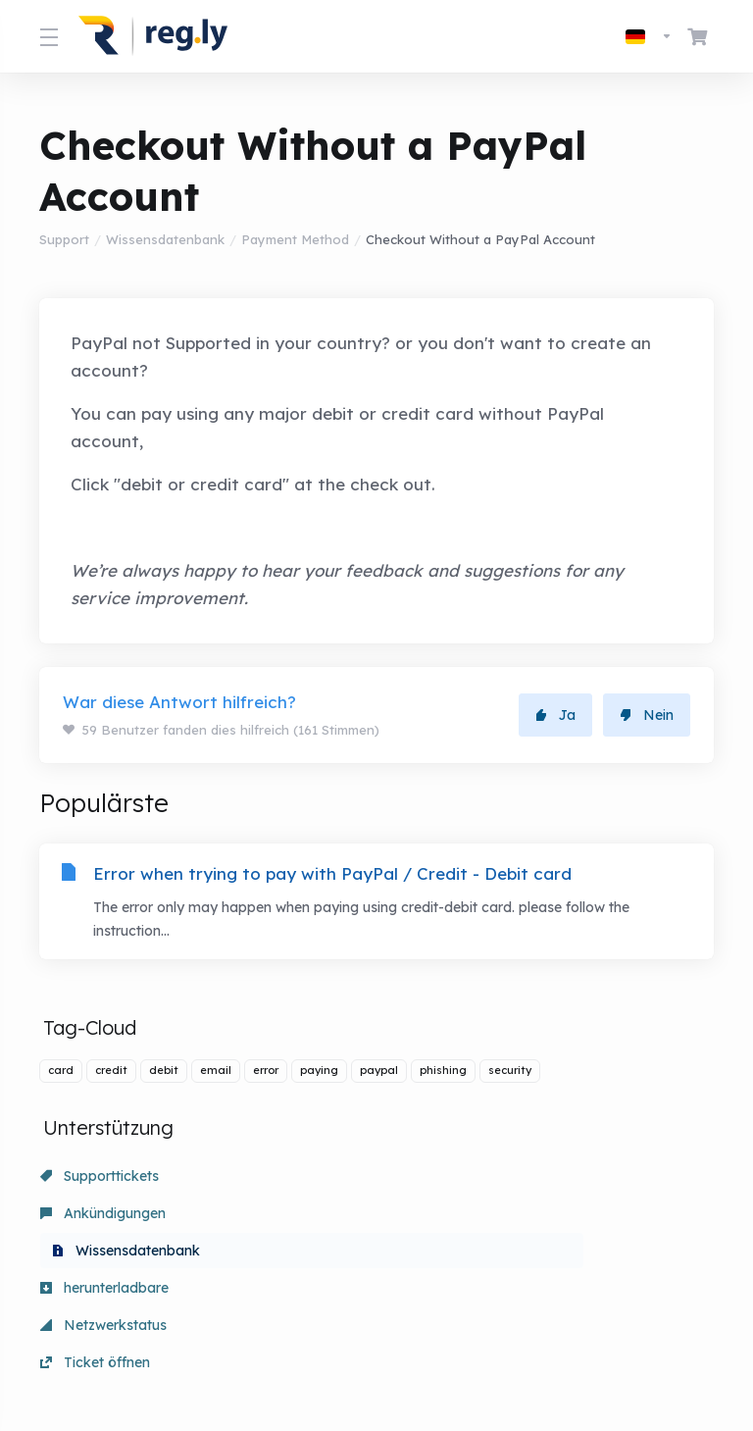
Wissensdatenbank (165, 239)
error (265, 1076)
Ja (555, 715)
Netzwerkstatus (319, 1219)
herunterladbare (104, 1219)
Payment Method (295, 239)
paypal (379, 1076)
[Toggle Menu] (47, 36)
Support (64, 239)
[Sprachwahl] (649, 36)
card (61, 1076)
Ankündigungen (318, 1182)
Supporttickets (99, 1182)
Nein (647, 715)
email (215, 1076)
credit (111, 1076)
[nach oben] (444, 1349)
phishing (443, 1076)
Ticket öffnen (526, 1219)
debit (163, 1076)
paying (319, 1076)
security (509, 1076)
